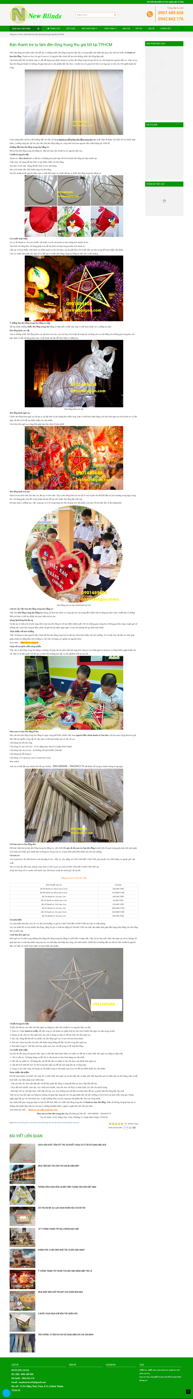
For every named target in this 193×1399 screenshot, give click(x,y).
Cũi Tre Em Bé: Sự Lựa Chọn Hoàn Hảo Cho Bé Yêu (61, 1208)
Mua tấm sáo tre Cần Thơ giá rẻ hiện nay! (58, 1166)
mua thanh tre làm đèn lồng (38, 1122)
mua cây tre (145, 1373)
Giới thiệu (70, 28)
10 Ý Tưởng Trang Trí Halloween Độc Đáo (58, 1229)
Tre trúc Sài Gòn (25, 746)
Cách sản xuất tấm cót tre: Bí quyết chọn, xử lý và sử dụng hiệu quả (72, 1145)
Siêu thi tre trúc (24, 750)
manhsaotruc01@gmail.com (32, 1382)
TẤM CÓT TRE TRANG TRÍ (169, 84)
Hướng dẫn (165, 28)
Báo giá (126, 28)
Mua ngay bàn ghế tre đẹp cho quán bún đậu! (60, 1292)
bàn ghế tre (155, 1377)
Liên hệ (151, 28)
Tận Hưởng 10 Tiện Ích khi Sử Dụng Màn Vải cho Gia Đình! (65, 1335)
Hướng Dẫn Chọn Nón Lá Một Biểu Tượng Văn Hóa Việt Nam (67, 1187)
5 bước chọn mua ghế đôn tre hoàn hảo (58, 1314)
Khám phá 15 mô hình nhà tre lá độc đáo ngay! (61, 1250)
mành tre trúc (174, 1370)
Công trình (109, 28)
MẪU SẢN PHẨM (88, 28)
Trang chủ (55, 28)
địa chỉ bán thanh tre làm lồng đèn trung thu (64, 1122)
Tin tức (138, 28)
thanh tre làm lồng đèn (20, 1122)
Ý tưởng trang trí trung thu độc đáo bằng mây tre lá (65, 1271)
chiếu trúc (152, 1370)
